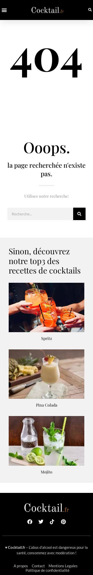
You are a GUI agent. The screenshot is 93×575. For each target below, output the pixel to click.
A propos (21, 566)
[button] (4, 10)
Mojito (46, 471)
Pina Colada (46, 405)
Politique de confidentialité (47, 570)
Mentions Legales (63, 566)
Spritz (46, 338)
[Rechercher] (79, 214)
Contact (38, 566)
